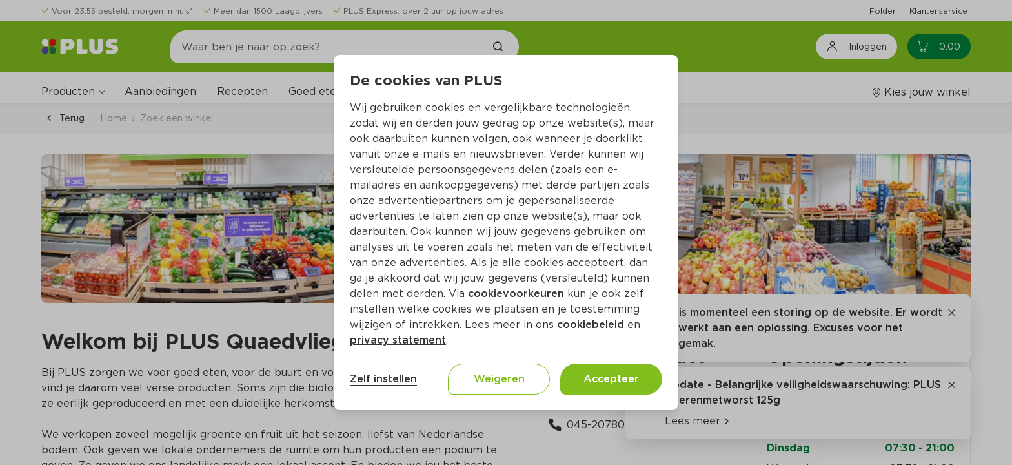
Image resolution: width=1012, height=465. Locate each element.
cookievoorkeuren (517, 293)
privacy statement (398, 340)
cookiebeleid (590, 324)
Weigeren (499, 379)
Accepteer (611, 379)
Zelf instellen (383, 379)
